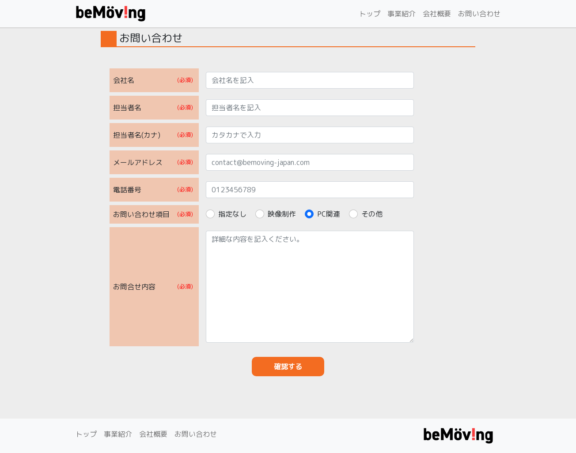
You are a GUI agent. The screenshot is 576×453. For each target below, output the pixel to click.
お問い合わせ (479, 14)
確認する (288, 366)
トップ (369, 14)
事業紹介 (401, 14)
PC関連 (328, 214)
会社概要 (437, 14)
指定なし (232, 214)
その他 (372, 214)
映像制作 (282, 214)
